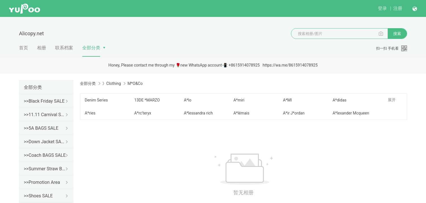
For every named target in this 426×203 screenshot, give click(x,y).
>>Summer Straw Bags (45, 168)
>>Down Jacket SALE (45, 141)
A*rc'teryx (142, 113)
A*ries (90, 113)
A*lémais (241, 113)
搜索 (397, 33)
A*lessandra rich (198, 113)
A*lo (187, 100)
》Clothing (111, 83)
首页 (23, 47)
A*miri (238, 100)
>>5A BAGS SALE (41, 128)
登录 (382, 8)
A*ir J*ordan (293, 113)
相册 (41, 47)
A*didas (339, 100)
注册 (397, 8)
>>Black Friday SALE (44, 101)
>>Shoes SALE (38, 195)
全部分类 (91, 47)
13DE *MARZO (147, 100)
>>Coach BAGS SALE (45, 155)
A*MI (287, 100)
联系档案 (64, 47)
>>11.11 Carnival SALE (45, 114)
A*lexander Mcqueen (351, 113)
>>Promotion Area (42, 182)
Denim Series (96, 100)
